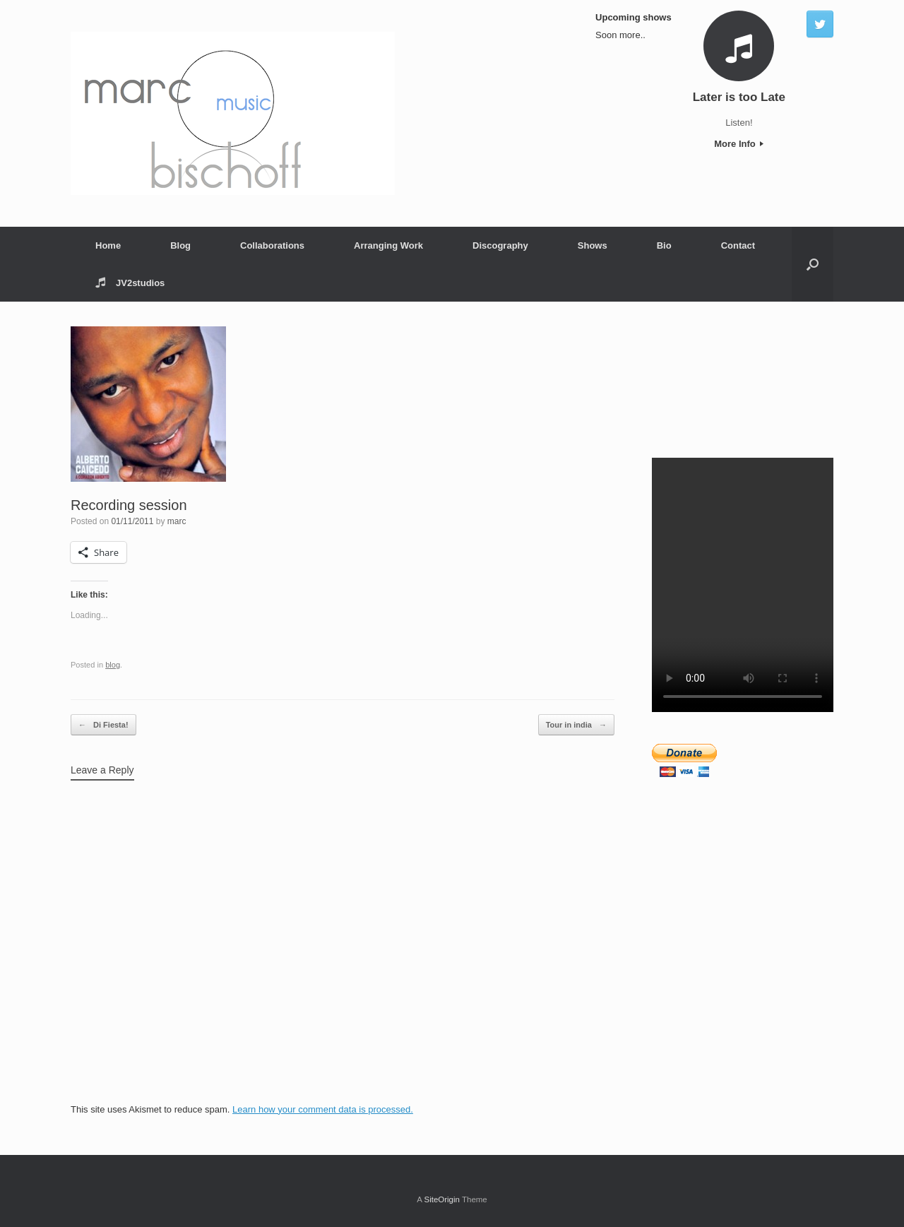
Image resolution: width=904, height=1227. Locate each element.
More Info (738, 143)
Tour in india (576, 725)
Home (108, 245)
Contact (738, 245)
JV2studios (130, 283)
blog (112, 664)
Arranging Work (388, 245)
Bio (664, 245)
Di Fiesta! (103, 725)
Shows (592, 245)
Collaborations (272, 245)
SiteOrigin (442, 1199)
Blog (180, 245)
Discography (500, 245)
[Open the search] (812, 264)
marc (176, 521)
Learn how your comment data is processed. (322, 1109)
